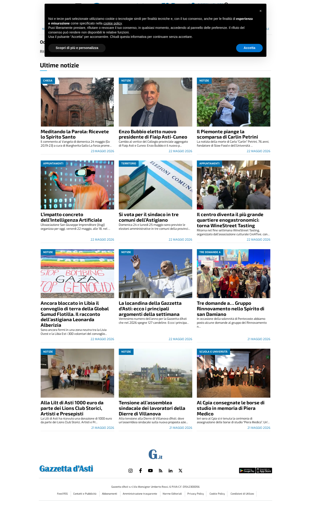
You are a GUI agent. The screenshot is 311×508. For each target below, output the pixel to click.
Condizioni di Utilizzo (242, 494)
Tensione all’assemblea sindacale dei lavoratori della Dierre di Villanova (152, 407)
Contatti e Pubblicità (85, 494)
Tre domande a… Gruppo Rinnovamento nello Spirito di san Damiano (230, 308)
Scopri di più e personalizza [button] (77, 48)
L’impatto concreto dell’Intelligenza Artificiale (71, 217)
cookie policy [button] (113, 23)
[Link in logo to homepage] (78, 468)
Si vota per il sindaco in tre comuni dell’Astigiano (149, 217)
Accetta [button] (249, 48)
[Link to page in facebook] (140, 470)
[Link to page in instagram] (130, 470)
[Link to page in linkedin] (170, 470)
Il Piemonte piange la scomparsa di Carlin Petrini (227, 134)
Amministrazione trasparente (140, 494)
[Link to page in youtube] (150, 470)
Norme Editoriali (173, 494)
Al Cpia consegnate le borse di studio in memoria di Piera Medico (231, 407)
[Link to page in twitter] (180, 470)
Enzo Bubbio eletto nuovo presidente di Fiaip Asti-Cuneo (153, 134)
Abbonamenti (110, 494)
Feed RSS (62, 494)
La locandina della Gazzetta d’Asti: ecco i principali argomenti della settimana (150, 308)
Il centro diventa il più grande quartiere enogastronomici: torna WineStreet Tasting (230, 219)
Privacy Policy (195, 494)
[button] (260, 11)
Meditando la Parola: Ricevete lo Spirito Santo (75, 134)
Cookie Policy (217, 494)
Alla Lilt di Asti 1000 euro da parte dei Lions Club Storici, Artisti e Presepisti (72, 407)
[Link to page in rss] (160, 470)
